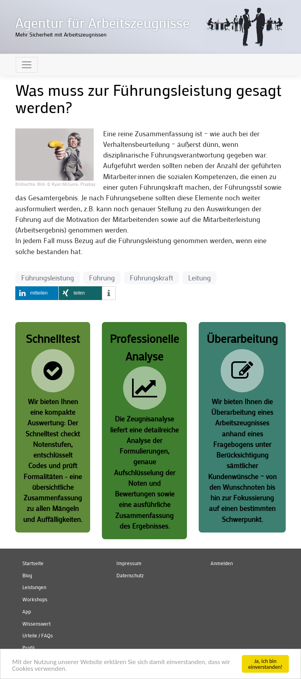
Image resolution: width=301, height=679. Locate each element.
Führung (102, 277)
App (26, 611)
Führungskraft (151, 277)
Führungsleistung (47, 277)
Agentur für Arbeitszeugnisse (102, 22)
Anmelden (221, 563)
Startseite (33, 563)
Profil (28, 647)
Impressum (128, 563)
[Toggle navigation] (27, 65)
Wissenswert (36, 623)
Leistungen (34, 587)
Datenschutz (130, 575)
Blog (27, 575)
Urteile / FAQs (37, 635)
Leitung (199, 277)
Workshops (34, 599)
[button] (54, 153)
